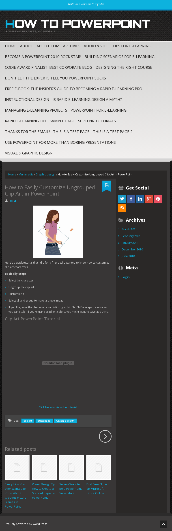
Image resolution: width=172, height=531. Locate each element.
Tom (12, 200)
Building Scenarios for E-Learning (119, 55)
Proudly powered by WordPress (25, 523)
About (26, 45)
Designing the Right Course (124, 66)
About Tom (48, 45)
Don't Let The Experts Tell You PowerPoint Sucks (55, 77)
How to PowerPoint (73, 23)
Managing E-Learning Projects (36, 109)
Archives (71, 45)
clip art (28, 420)
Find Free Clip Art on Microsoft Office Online (97, 487)
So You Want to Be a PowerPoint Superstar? (70, 487)
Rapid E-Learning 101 (25, 120)
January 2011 (130, 242)
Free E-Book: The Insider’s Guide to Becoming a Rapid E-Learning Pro (73, 88)
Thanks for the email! (27, 130)
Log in (125, 276)
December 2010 (132, 249)
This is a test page (71, 130)
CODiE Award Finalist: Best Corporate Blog (48, 66)
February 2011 (131, 235)
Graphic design (44, 174)
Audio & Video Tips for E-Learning (117, 45)
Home (11, 45)
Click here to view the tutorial (58, 406)
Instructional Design (27, 98)
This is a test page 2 (113, 130)
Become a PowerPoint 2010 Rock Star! (43, 55)
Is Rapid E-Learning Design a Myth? (87, 98)
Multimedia (25, 174)
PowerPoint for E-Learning (99, 109)
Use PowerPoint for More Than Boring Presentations (60, 141)
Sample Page (62, 120)
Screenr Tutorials (97, 120)
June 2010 (128, 255)
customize (44, 420)
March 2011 (129, 229)
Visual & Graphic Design (29, 152)
